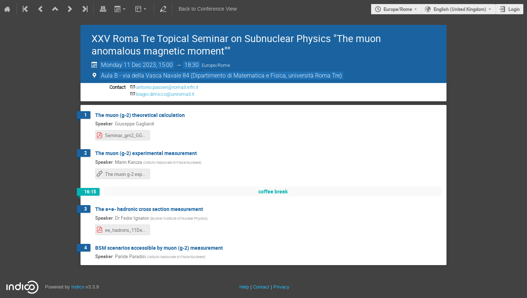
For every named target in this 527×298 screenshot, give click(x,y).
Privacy (281, 287)
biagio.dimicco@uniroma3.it (165, 94)
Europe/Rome (398, 9)
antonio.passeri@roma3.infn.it (167, 87)
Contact (261, 287)
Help (244, 287)
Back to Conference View (208, 8)
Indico (77, 287)
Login (514, 9)
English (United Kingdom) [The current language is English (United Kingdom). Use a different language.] (460, 9)
